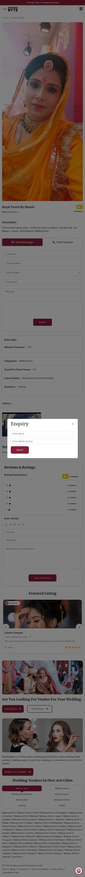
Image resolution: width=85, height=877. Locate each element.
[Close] (72, 424)
